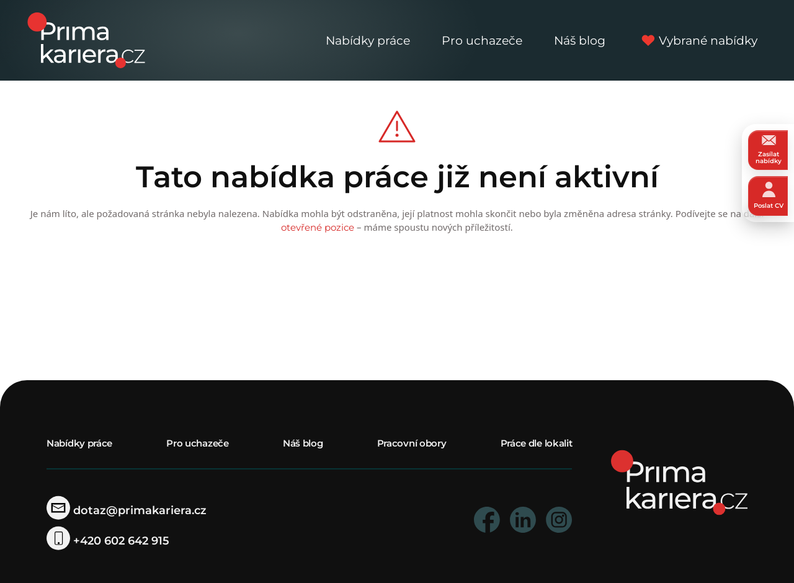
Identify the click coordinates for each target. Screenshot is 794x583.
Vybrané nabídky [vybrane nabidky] (697, 40)
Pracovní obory (412, 443)
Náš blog (579, 40)
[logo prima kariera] (86, 39)
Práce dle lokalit (537, 443)
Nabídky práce (368, 40)
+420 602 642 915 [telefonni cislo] (108, 541)
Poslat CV (768, 196)
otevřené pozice (317, 227)
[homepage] (679, 481)
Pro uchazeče (482, 40)
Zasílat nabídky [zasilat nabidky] (769, 150)
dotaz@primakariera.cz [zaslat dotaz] (127, 510)
